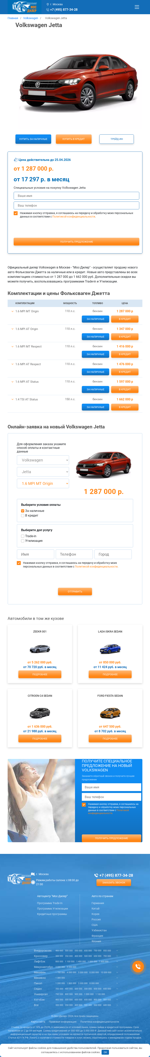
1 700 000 (60, 972)
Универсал (41, 994)
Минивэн (40, 977)
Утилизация (34, 541)
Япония (96, 941)
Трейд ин (117, 139)
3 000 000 (60, 967)
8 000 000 (94, 972)
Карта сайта (38, 1021)
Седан (38, 988)
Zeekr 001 (40, 631)
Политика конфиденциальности (99, 1021)
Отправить (75, 591)
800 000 (59, 961)
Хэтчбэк (39, 999)
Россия (96, 919)
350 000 (69, 956)
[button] (12, 311)
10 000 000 (106, 972)
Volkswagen (30, 18)
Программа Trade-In (49, 903)
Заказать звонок (113, 882)
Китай (95, 908)
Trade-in (30, 536)
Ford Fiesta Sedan (110, 695)
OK (105, 1052)
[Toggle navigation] (136, 7)
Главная (13, 18)
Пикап (38, 983)
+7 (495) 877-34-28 (64, 9)
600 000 (97, 989)
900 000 (78, 994)
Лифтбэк (39, 961)
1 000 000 (89, 994)
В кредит (125, 319)
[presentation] (76, 235)
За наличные (95, 319)
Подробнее (39, 674)
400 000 (59, 950)
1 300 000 (60, 978)
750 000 (97, 950)
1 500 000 (92, 961)
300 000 (59, 956)
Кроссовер (41, 956)
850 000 (107, 950)
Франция (97, 935)
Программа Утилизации (52, 908)
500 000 (69, 950)
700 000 (107, 956)
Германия (98, 903)
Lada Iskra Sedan (110, 631)
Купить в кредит (73, 139)
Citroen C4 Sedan (40, 695)
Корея (95, 914)
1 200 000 (60, 983)
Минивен (40, 972)
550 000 (78, 950)
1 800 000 (71, 983)
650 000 (88, 950)
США (95, 924)
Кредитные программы (52, 914)
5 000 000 (83, 972)
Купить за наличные (33, 139)
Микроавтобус (43, 966)
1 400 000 (81, 961)
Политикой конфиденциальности (73, 216)
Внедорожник (43, 950)
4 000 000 (71, 967)
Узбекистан (99, 930)
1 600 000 (103, 961)
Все (36, 1005)
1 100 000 (69, 961)
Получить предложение (76, 241)
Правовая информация (62, 1021)
